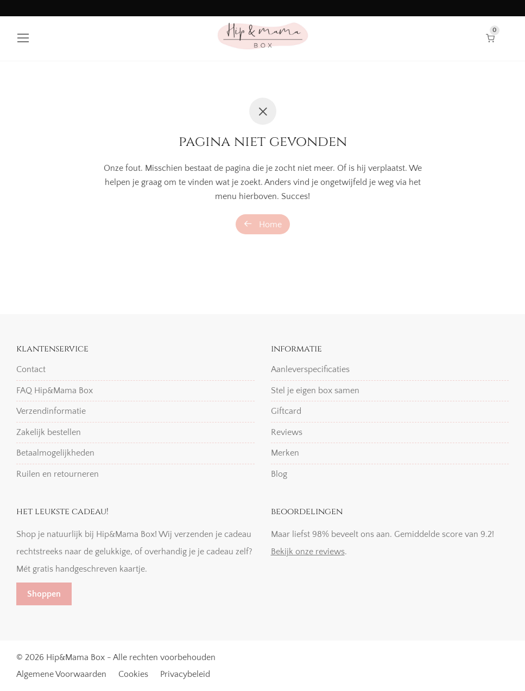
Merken (285, 453)
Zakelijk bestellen (48, 432)
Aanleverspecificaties (310, 369)
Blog (279, 474)
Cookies (133, 674)
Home (263, 224)
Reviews (286, 432)
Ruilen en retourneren (57, 474)
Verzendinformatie (51, 411)
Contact (31, 369)
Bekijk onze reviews (308, 551)
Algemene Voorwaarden (61, 674)
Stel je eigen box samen (315, 390)
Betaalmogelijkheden (55, 453)
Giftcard (286, 411)
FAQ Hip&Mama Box (54, 390)
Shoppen (44, 594)
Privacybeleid (185, 674)
